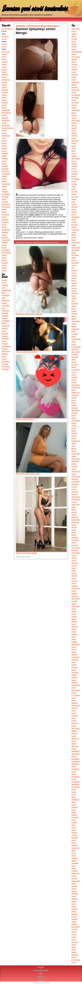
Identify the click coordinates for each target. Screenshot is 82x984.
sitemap (40, 980)
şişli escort (6, 52)
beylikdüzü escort (38, 242)
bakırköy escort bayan (51, 242)
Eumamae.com (7, 29)
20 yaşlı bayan (20, 242)
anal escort (29, 242)
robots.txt (41, 976)
